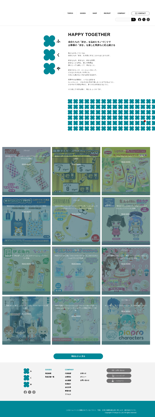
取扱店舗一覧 (49, 377)
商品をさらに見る (78, 355)
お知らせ (83, 373)
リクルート (120, 381)
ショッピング (120, 376)
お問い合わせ (84, 380)
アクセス (68, 394)
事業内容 (68, 391)
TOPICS (70, 13)
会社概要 (68, 380)
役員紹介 (68, 384)
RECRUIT (107, 13)
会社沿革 (68, 387)
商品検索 (48, 373)
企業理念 (68, 377)
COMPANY (121, 13)
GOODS (83, 13)
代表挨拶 (68, 373)
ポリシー (83, 377)
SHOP (95, 13)
